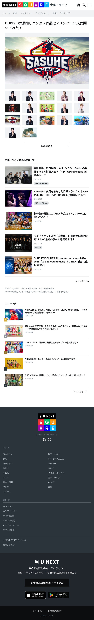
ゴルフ (51, 468)
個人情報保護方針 (55, 611)
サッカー (52, 464)
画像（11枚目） (63, 292)
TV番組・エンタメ (56, 473)
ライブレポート (42, 13)
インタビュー (26, 13)
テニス (6, 473)
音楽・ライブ (54, 478)
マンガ (6, 487)
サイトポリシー (39, 611)
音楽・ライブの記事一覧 (42, 289)
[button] (89, 5)
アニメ (6, 478)
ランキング (65, 13)
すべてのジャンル (11, 525)
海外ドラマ (8, 464)
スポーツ (7, 491)
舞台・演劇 (8, 482)
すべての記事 (9, 516)
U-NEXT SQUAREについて (15, 540)
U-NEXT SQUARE (12, 289)
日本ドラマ (8, 454)
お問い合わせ (9, 545)
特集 (15, 13)
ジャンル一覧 (26, 289)
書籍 (50, 487)
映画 (5, 459)
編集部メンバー (10, 511)
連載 (55, 13)
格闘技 (6, 468)
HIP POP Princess (56, 459)
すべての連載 (9, 521)
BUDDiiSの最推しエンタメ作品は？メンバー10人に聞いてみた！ (30, 292)
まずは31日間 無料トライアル (47, 583)
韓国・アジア (54, 454)
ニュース (6, 13)
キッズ (51, 482)
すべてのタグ (9, 530)
